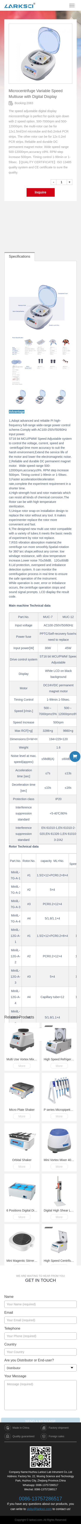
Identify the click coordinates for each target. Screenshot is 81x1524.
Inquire (40, 198)
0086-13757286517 (47, 1485)
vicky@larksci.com (39, 1509)
